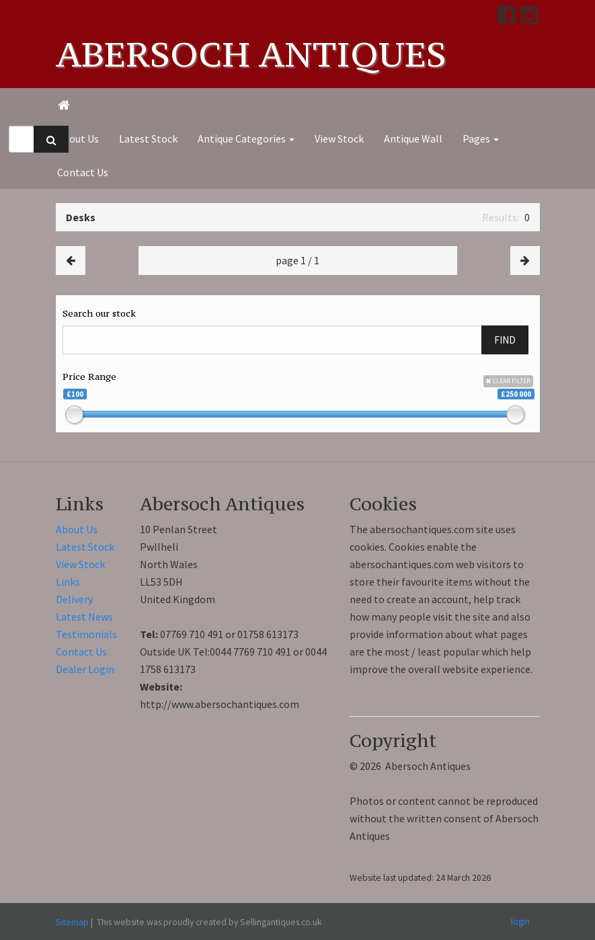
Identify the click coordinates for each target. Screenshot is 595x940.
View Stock (339, 138)
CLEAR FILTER (508, 381)
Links (68, 581)
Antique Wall (413, 138)
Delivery (74, 599)
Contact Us (82, 172)
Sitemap (72, 922)
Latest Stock (148, 138)
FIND (505, 340)
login (520, 921)
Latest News (84, 616)
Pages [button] (481, 138)
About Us (78, 138)
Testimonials (86, 634)
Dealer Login (85, 669)
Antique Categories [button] (246, 138)
